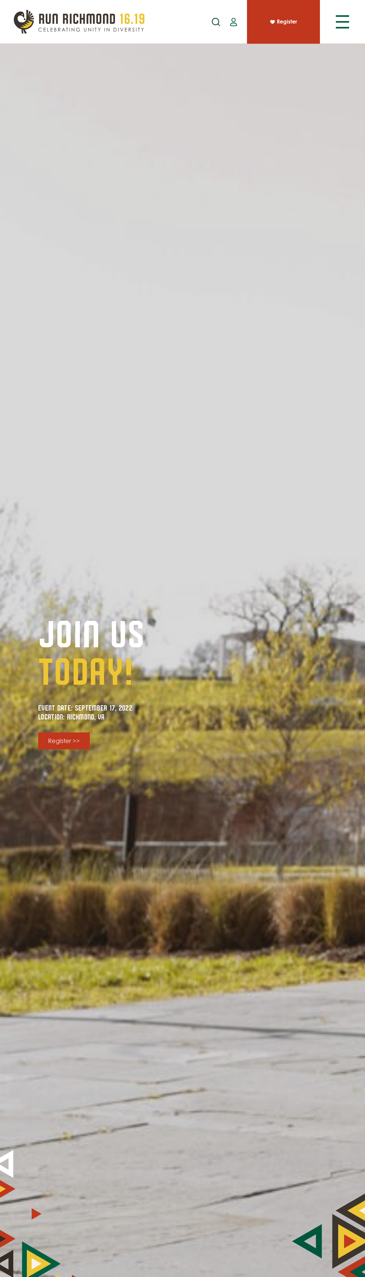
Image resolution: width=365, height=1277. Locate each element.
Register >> (64, 740)
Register (283, 22)
